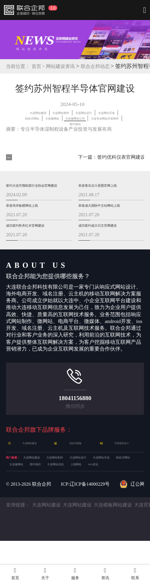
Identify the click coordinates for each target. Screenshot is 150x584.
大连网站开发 (74, 118)
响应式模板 (76, 462)
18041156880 (75, 417)
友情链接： (18, 548)
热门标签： (19, 478)
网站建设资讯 (60, 66)
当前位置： (18, 66)
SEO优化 (19, 506)
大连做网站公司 (88, 123)
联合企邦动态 (96, 66)
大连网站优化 (84, 497)
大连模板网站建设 (113, 548)
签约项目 (52, 497)
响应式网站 (109, 118)
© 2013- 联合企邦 (28, 527)
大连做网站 (51, 123)
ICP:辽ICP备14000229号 (85, 527)
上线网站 (116, 497)
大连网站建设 (53, 113)
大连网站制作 (90, 113)
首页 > (39, 66)
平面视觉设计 (122, 462)
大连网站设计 (37, 118)
